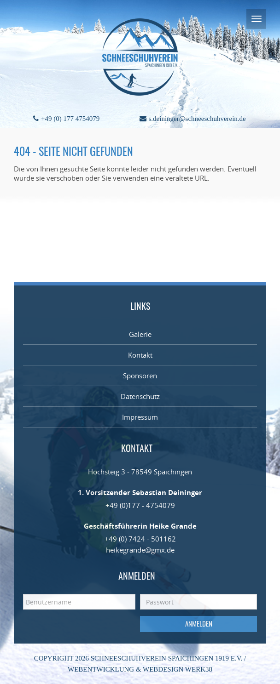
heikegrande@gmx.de (140, 549)
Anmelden (198, 624)
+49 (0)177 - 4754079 (140, 505)
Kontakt (140, 354)
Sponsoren (140, 375)
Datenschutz (140, 396)
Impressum (140, 417)
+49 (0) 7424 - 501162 (140, 538)
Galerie (140, 334)
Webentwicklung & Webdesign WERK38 (140, 669)
